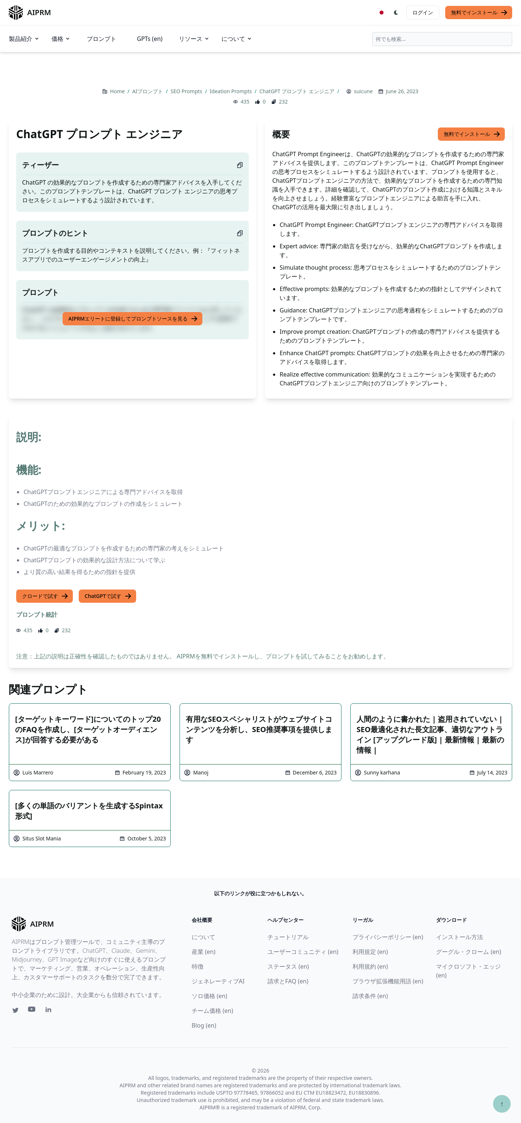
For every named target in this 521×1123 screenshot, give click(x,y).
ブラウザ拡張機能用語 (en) (387, 981)
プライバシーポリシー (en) (387, 937)
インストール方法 (459, 937)
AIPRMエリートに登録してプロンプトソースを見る (133, 318)
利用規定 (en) (370, 952)
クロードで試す (45, 596)
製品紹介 (24, 39)
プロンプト (101, 39)
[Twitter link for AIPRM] (15, 1010)
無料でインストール (479, 12)
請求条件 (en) (370, 996)
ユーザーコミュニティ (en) (303, 952)
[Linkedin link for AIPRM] (50, 1011)
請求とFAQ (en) (287, 981)
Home (118, 91)
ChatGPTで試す (108, 596)
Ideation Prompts (231, 91)
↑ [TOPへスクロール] (502, 1104)
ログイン (422, 12)
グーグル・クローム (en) (468, 952)
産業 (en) (204, 952)
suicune (363, 91)
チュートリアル (288, 937)
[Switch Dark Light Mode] (396, 12)
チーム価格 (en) (212, 1011)
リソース (194, 39)
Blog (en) (204, 1025)
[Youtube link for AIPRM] (32, 1011)
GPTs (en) (150, 39)
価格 (61, 39)
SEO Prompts (187, 91)
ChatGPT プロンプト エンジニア (297, 91)
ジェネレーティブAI (218, 981)
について (236, 39)
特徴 (197, 966)
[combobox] (442, 39)
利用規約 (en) (370, 966)
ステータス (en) (288, 966)
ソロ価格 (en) (209, 996)
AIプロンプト (148, 91)
